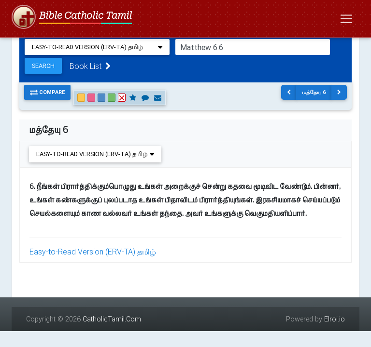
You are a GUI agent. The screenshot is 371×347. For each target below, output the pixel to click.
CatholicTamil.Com (112, 319)
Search (43, 66)
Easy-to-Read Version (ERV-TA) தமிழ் (92, 251)
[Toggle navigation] (346, 19)
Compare (47, 92)
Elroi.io (334, 319)
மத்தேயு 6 (314, 92)
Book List (90, 66)
